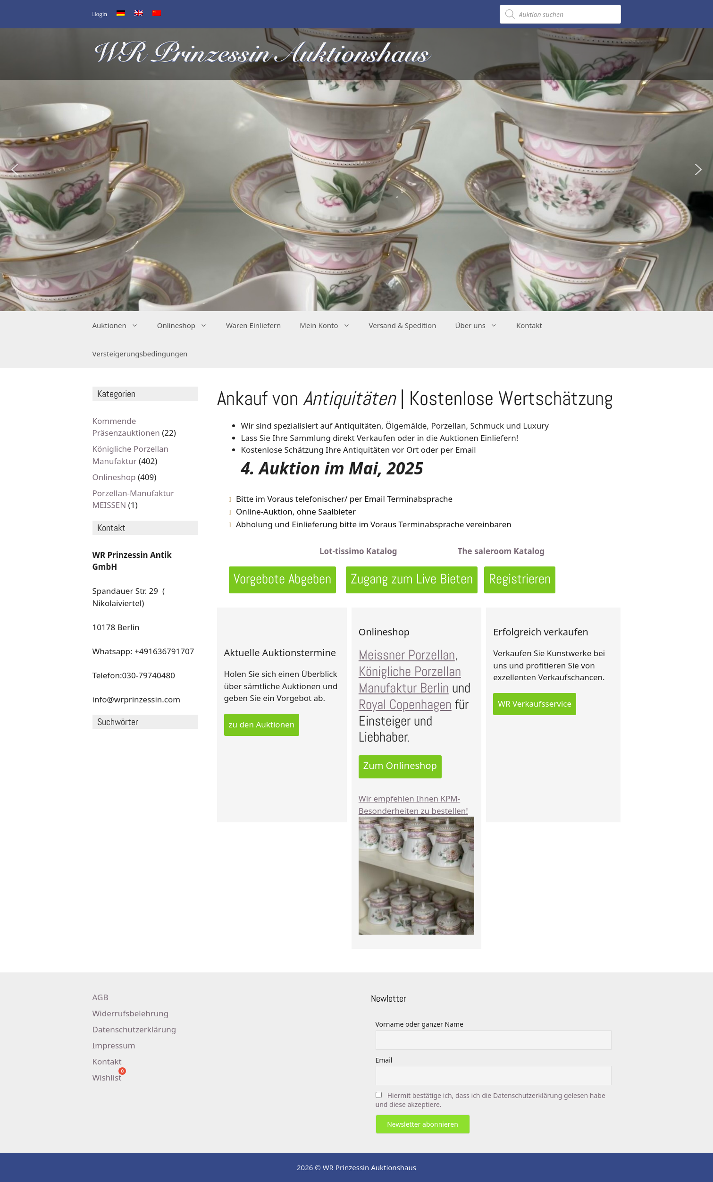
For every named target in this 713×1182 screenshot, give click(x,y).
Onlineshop (187, 325)
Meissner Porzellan (407, 655)
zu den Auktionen (262, 724)
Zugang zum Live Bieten (412, 579)
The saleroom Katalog (500, 551)
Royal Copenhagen (405, 704)
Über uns (480, 325)
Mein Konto (329, 325)
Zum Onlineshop (400, 765)
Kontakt (529, 325)
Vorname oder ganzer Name (419, 1024)
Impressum (113, 1045)
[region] (356, 169)
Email (384, 1059)
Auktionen (120, 325)
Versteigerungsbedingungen (140, 353)
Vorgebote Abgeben (282, 579)
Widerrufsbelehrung (130, 1013)
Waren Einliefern (253, 325)
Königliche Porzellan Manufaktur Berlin (410, 680)
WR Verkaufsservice (534, 703)
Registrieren (520, 579)
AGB (100, 997)
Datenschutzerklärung (134, 1029)
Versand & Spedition (402, 325)
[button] (14, 169)
